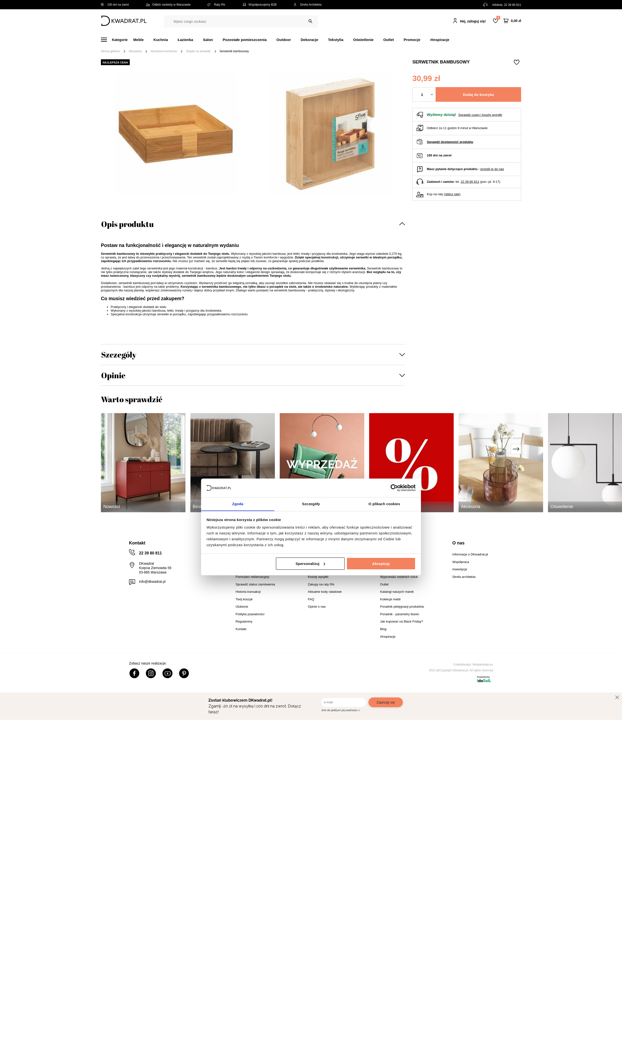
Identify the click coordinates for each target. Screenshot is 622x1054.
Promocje (412, 40)
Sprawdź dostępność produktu (450, 142)
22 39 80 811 (512, 5)
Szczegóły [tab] (311, 504)
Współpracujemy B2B (259, 4)
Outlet (388, 40)
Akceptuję (381, 564)
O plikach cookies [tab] (384, 504)
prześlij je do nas (492, 169)
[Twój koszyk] (512, 21)
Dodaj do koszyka (478, 94)
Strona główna (110, 51)
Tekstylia (335, 40)
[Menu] (117, 40)
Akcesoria (135, 51)
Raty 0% (216, 4)
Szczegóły (118, 354)
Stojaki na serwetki (198, 51)
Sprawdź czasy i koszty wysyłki (480, 115)
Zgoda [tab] (237, 504)
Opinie (113, 375)
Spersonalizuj (310, 564)
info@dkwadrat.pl (152, 581)
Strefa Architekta (308, 4)
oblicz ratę (452, 194)
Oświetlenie (363, 40)
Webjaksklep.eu (482, 664)
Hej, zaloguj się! (473, 21)
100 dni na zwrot (115, 4)
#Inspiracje (439, 40)
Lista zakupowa (498, 18)
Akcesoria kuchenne (163, 51)
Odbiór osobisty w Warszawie (168, 4)
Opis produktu (127, 224)
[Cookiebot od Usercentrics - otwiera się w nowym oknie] (394, 487)
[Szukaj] (310, 21)
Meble (138, 40)
